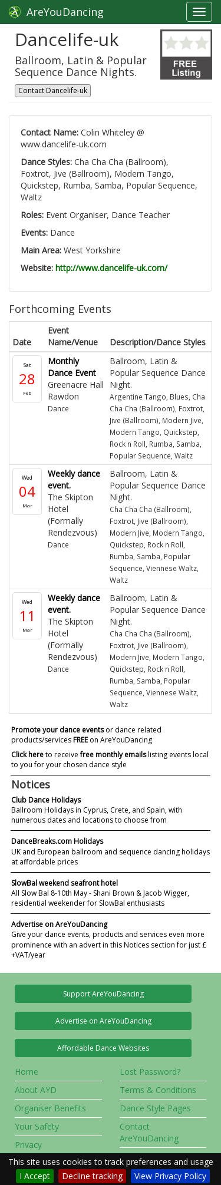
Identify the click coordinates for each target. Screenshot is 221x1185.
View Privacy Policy (170, 1175)
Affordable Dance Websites (103, 1048)
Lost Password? (150, 1071)
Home (26, 1071)
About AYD (36, 1089)
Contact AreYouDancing (149, 1132)
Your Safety (37, 1126)
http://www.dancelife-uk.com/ (111, 267)
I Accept (34, 1175)
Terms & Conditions (158, 1089)
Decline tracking (92, 1175)
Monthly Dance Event (72, 366)
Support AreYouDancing (103, 994)
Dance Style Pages (155, 1108)
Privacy (28, 1144)
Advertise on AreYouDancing (103, 1021)
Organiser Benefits (50, 1108)
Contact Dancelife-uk (52, 90)
